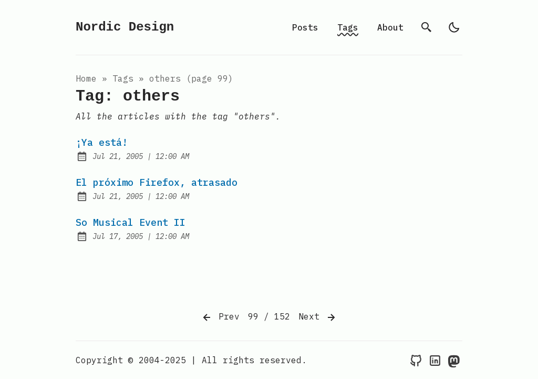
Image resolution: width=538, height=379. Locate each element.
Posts (305, 27)
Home (86, 78)
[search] (426, 27)
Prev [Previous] (220, 317)
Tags (347, 27)
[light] (454, 27)
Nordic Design (125, 27)
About (390, 27)
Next (317, 317)
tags (122, 78)
